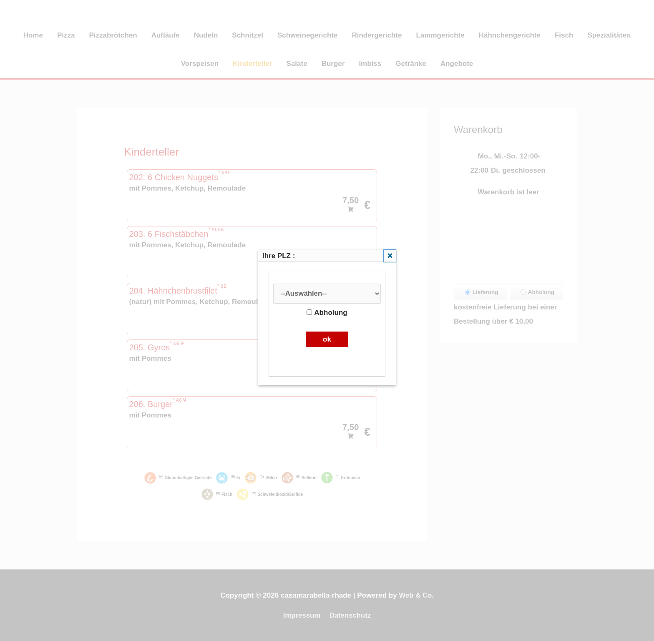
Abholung (327, 313)
